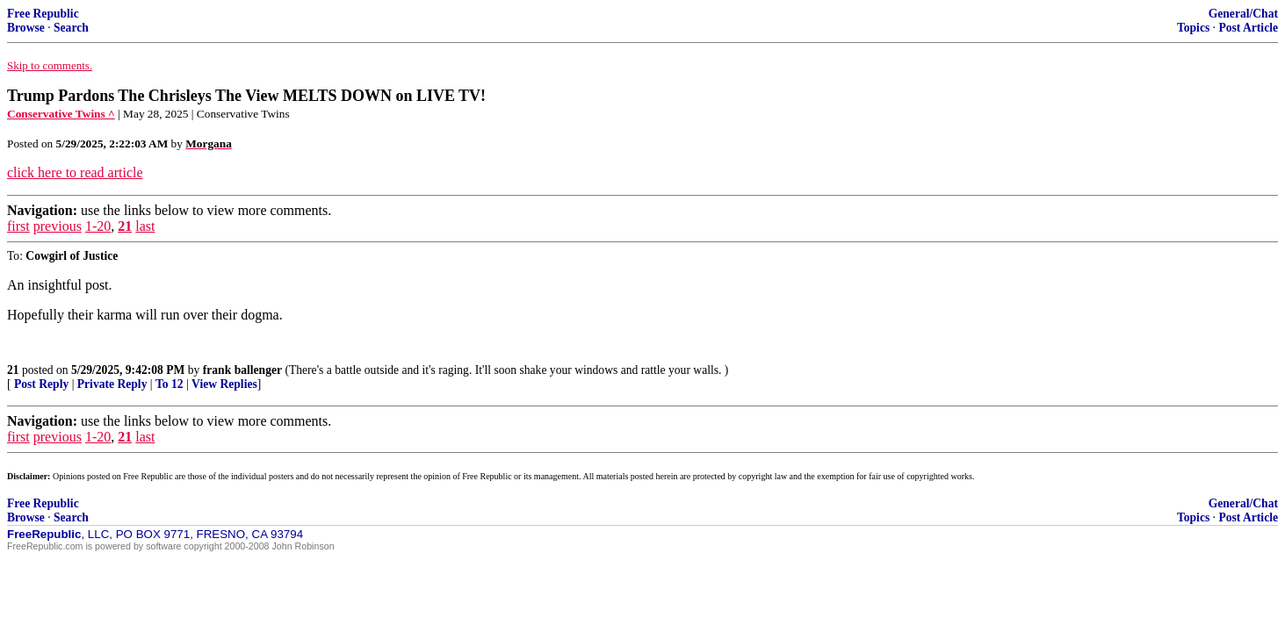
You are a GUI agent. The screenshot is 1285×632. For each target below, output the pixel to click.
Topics (1193, 27)
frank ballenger (242, 370)
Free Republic (43, 13)
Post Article (1248, 27)
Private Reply (112, 384)
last (145, 226)
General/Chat (1243, 13)
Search (71, 27)
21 (125, 226)
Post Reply (41, 384)
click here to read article (75, 172)
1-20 (98, 226)
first (18, 226)
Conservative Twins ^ (61, 113)
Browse (26, 27)
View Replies (224, 384)
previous (57, 226)
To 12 (169, 384)
